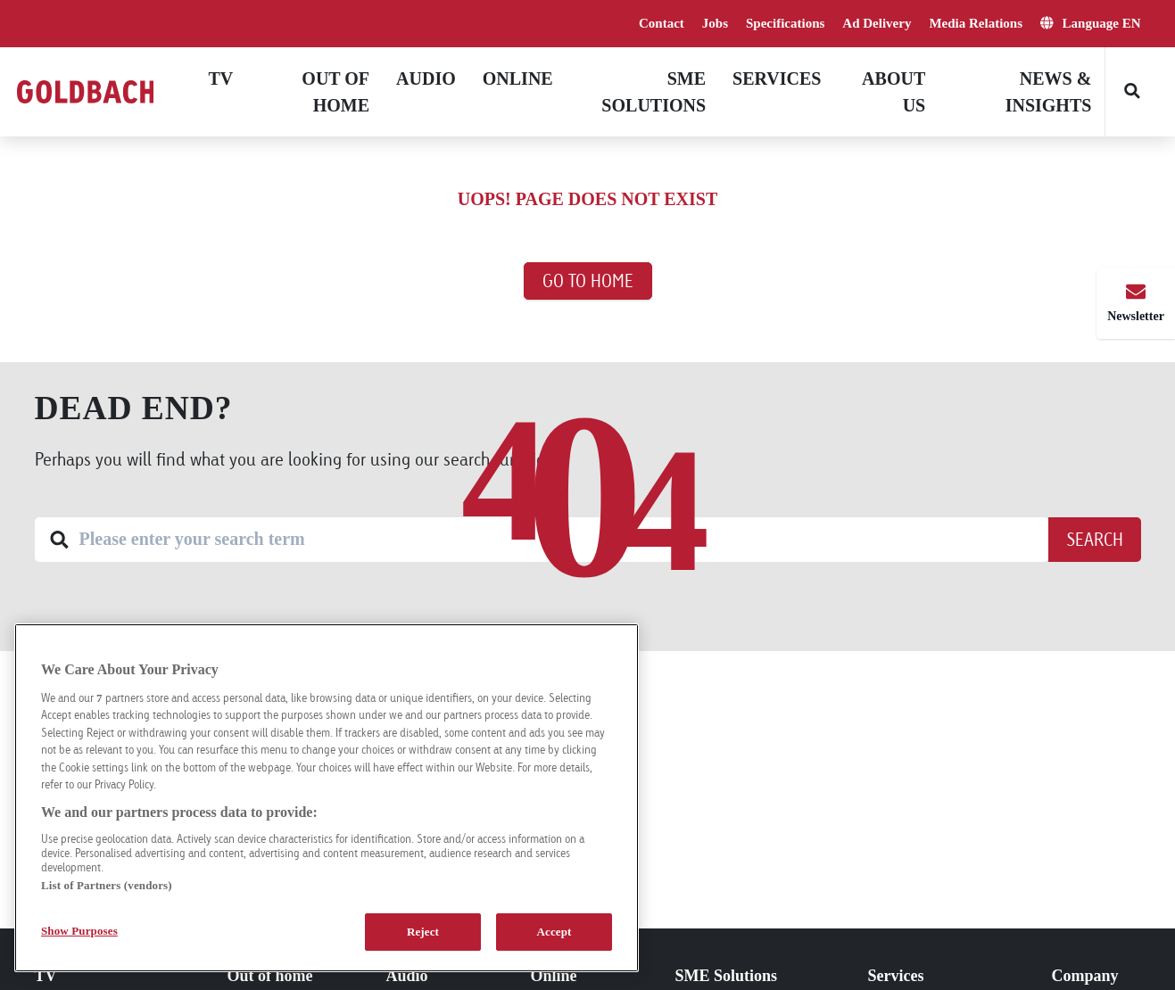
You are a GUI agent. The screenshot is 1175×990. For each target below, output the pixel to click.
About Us (893, 92)
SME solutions (653, 92)
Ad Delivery (876, 23)
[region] (326, 797)
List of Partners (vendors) (106, 885)
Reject (423, 931)
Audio (426, 78)
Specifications (785, 23)
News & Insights (1048, 92)
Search (1094, 539)
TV (221, 78)
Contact (661, 23)
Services (776, 78)
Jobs (715, 23)
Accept (553, 931)
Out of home (335, 92)
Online (518, 78)
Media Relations (975, 23)
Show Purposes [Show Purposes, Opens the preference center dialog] (79, 930)
